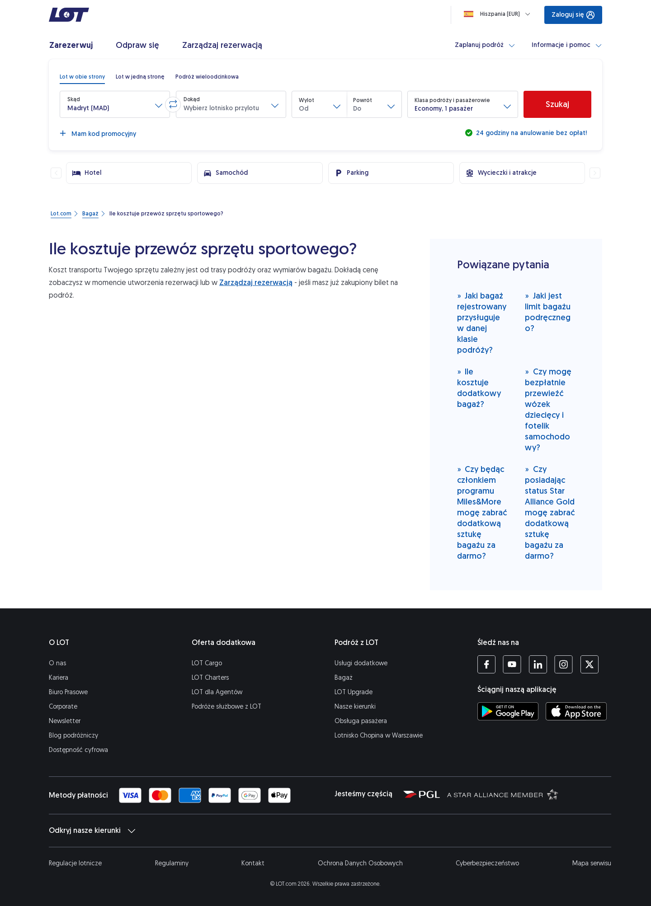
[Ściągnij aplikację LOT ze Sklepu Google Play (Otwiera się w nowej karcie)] (507, 711)
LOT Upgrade (354, 692)
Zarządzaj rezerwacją (255, 282)
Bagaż (344, 678)
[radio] (82, 77)
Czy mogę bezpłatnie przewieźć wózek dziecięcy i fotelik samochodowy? (548, 409)
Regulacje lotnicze (75, 863)
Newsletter (64, 721)
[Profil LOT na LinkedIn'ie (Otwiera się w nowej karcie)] (537, 664)
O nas (57, 663)
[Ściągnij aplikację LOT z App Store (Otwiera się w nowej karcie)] (576, 711)
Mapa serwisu (591, 863)
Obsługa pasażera (361, 721)
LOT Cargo (207, 663)
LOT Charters (210, 678)
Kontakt (252, 863)
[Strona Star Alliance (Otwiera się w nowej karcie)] (502, 794)
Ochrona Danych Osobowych (360, 863)
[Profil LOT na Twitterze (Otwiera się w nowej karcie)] (589, 664)
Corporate (63, 706)
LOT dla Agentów (217, 692)
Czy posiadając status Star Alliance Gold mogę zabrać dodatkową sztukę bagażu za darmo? (550, 512)
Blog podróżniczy (73, 735)
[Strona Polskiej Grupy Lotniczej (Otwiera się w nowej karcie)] (421, 794)
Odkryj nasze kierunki (92, 830)
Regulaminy (172, 863)
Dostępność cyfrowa (78, 750)
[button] (115, 104)
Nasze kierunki (355, 706)
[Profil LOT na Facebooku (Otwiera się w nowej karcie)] (486, 664)
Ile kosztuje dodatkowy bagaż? (479, 387)
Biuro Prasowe (68, 692)
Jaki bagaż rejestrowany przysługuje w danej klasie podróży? (481, 322)
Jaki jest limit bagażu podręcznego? (548, 311)
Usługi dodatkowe (361, 663)
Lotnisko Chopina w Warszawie (379, 735)
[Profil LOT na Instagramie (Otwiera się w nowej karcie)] (563, 664)
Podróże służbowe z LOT (226, 706)
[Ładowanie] (498, 14)
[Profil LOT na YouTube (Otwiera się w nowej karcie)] (512, 664)
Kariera (58, 678)
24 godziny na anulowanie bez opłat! (530, 133)
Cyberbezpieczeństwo (487, 863)
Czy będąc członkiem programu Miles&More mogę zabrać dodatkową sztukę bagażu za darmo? (482, 512)
